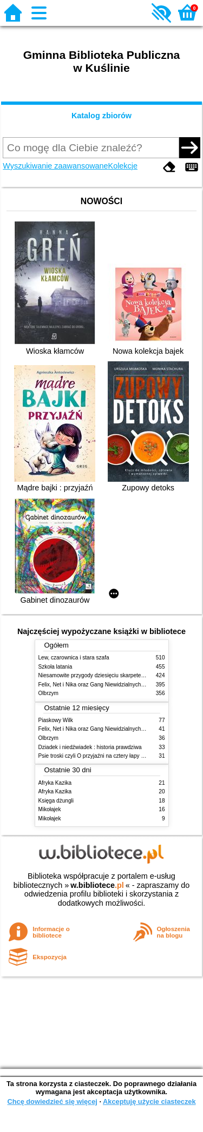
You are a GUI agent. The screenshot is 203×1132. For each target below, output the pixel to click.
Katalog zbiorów (101, 115)
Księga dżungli (56, 801)
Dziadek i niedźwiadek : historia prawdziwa (90, 747)
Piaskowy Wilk (55, 720)
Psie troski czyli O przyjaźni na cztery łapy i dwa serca (103, 756)
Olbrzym (48, 693)
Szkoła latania (55, 667)
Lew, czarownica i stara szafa (73, 658)
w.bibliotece (97, 885)
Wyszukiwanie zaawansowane (55, 165)
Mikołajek (49, 809)
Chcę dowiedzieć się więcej (52, 1101)
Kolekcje (122, 165)
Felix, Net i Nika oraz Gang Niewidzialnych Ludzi (97, 685)
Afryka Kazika (55, 783)
